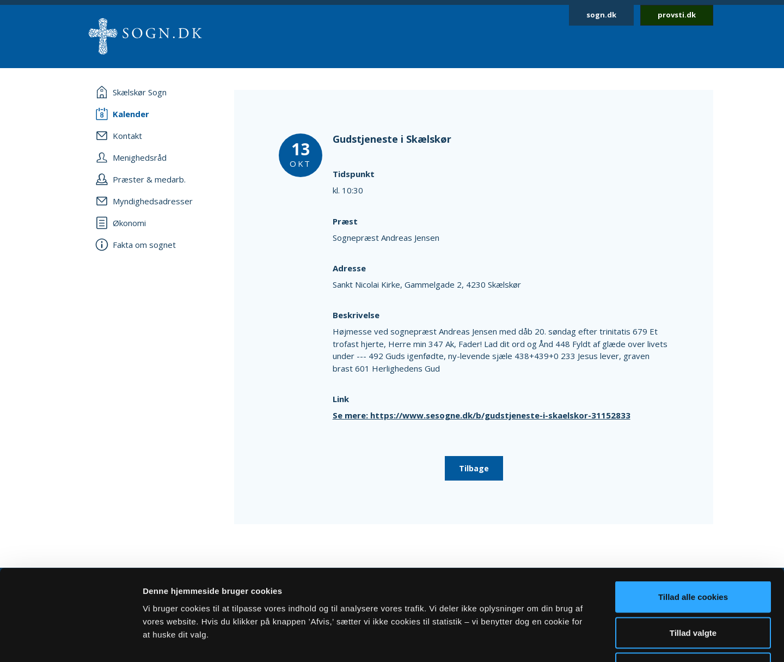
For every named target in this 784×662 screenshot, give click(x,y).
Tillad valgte (693, 555)
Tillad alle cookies (693, 519)
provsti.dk (677, 15)
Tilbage (474, 468)
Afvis (693, 590)
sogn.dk (601, 15)
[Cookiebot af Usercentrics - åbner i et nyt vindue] (70, 641)
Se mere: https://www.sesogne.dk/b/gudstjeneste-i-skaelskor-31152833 (481, 415)
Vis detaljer (566, 640)
